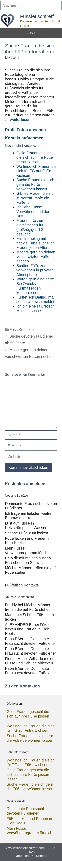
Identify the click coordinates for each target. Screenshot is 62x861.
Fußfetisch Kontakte (22, 585)
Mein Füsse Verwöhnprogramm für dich (28, 550)
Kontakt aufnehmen (24, 138)
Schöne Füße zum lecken (26, 533)
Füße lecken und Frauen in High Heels (27, 629)
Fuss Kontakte (21, 329)
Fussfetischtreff (37, 16)
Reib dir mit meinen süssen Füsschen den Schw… (28, 560)
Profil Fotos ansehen (25, 129)
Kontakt (41, 856)
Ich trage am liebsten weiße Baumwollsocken (28, 515)
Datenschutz (24, 856)
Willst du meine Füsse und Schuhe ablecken (29, 661)
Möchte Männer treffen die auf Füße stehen (28, 607)
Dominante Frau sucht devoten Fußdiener (30, 641)
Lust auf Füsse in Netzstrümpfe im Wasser (25, 525)
